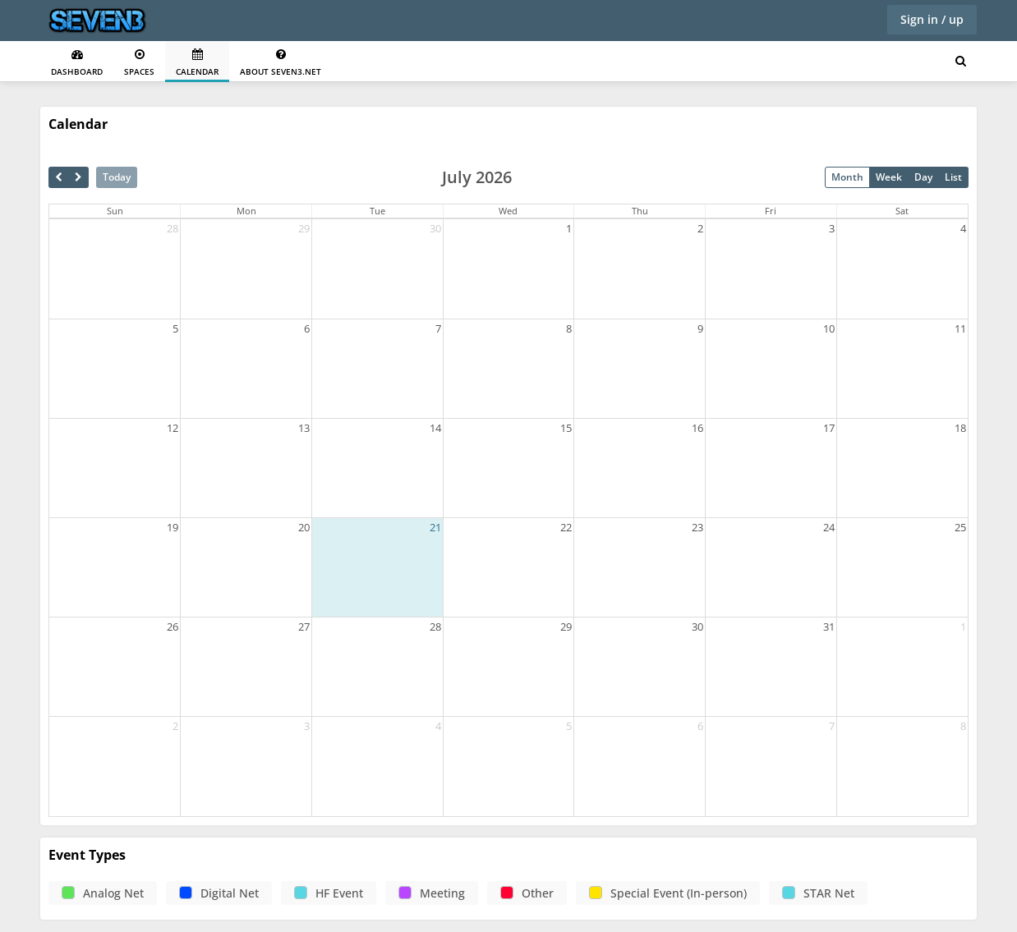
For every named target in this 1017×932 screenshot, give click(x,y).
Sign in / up (932, 19)
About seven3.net (280, 62)
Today (117, 177)
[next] (78, 177)
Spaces (139, 62)
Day (923, 177)
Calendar (197, 62)
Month (847, 177)
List (953, 177)
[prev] (58, 177)
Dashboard (77, 62)
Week (889, 177)
